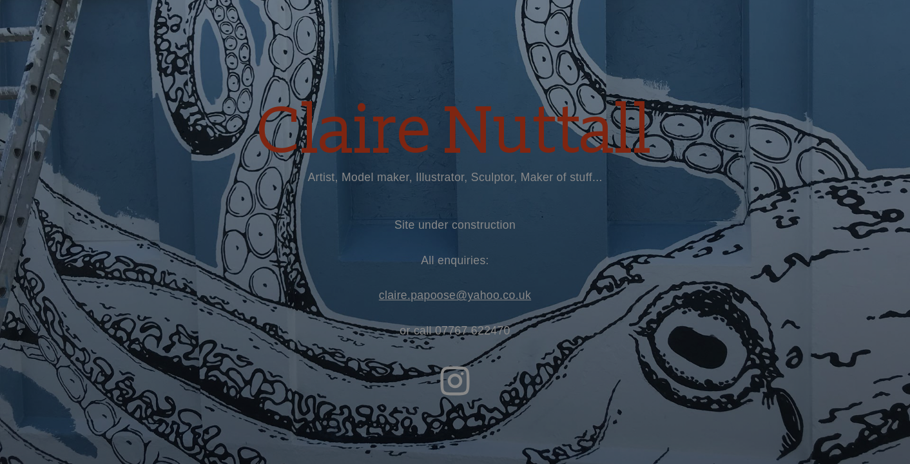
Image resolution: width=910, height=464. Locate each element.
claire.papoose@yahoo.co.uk (455, 295)
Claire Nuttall (454, 132)
